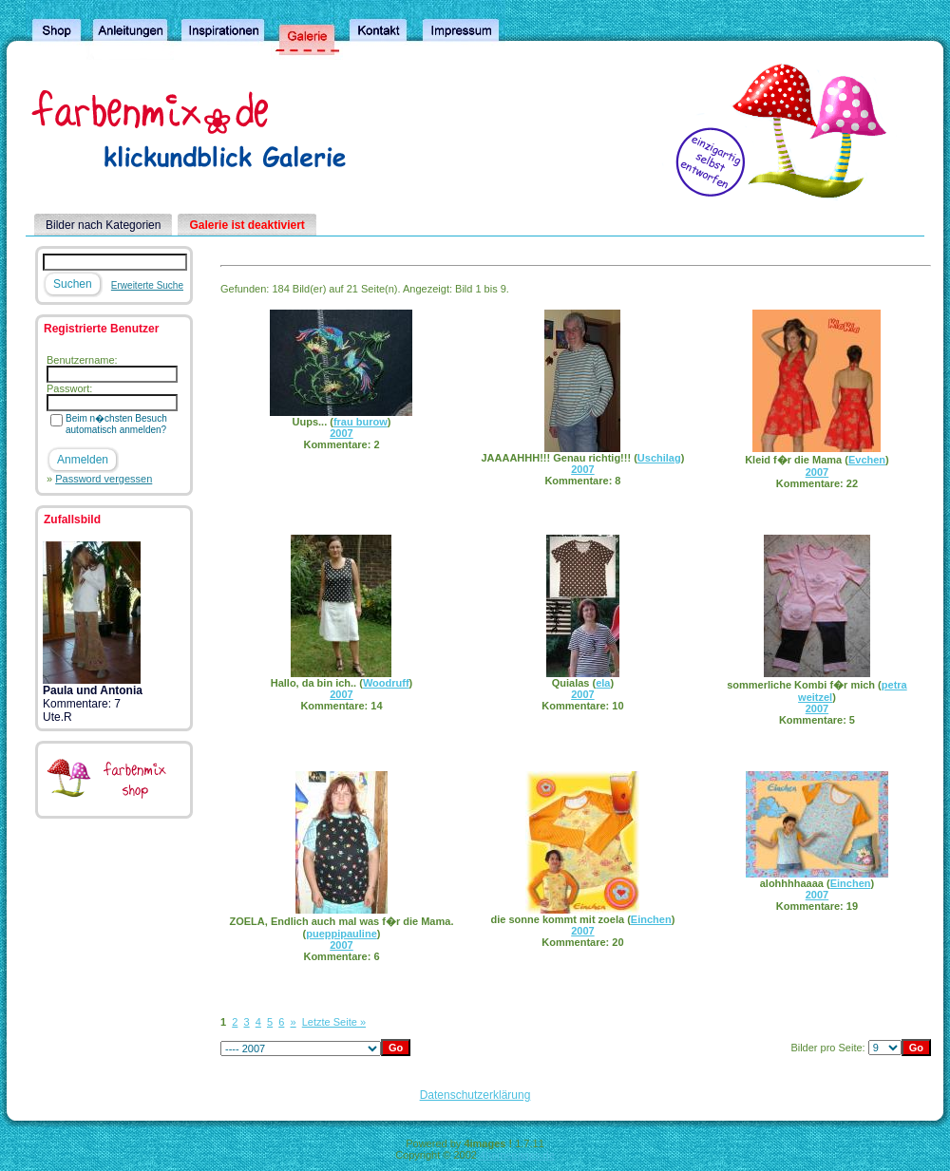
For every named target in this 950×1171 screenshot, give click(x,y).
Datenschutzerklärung (475, 1095)
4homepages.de (517, 1155)
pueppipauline (341, 933)
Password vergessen (103, 478)
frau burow (360, 421)
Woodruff (386, 683)
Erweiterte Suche (147, 285)
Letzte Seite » (334, 1022)
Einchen (651, 919)
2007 (341, 433)
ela (603, 683)
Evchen (866, 459)
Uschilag (659, 457)
